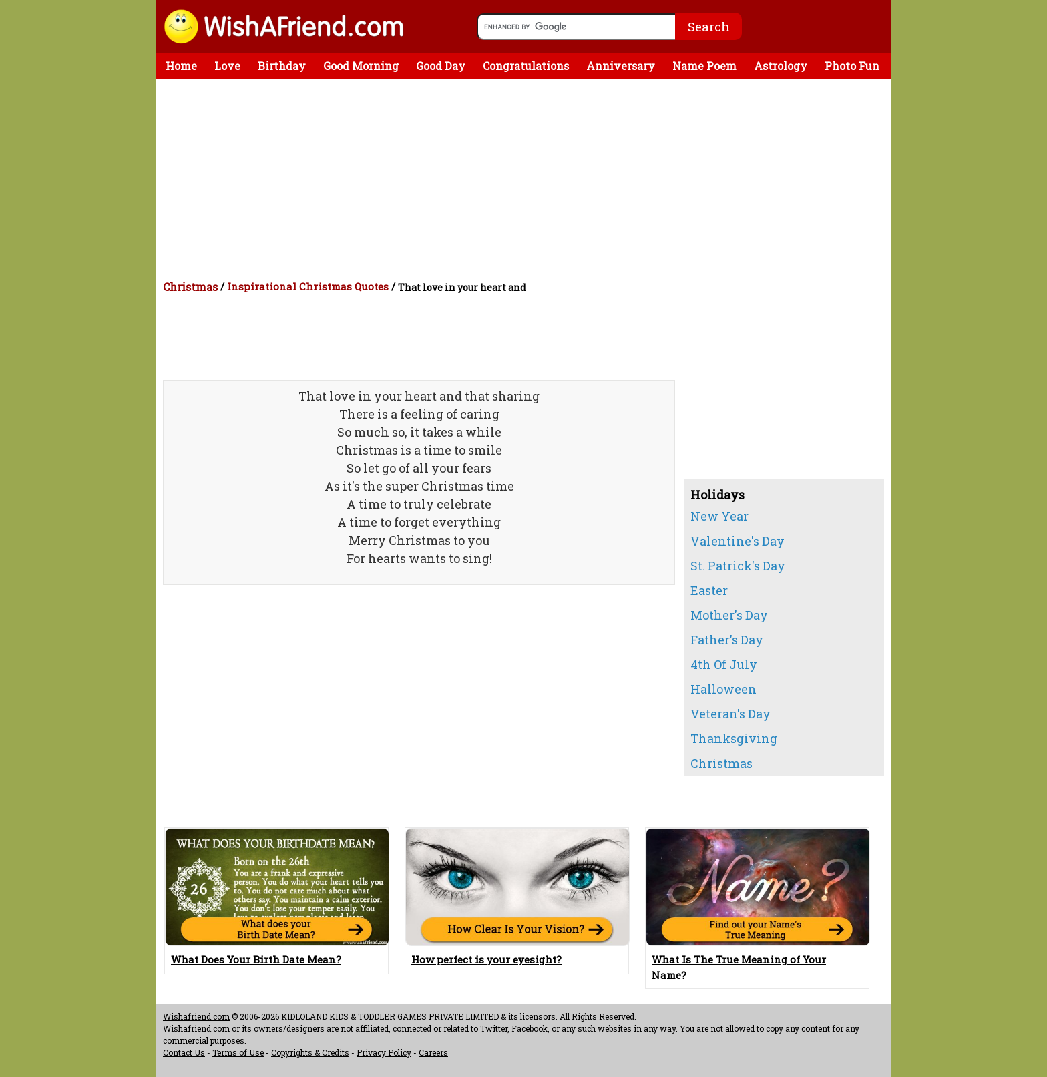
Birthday (282, 66)
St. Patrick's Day (737, 566)
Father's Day (726, 640)
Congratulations (526, 66)
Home (181, 66)
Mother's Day (729, 615)
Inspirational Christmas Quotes (308, 286)
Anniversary (620, 66)
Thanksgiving (733, 738)
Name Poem (704, 66)
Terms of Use (238, 1052)
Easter (709, 590)
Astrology (780, 66)
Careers (433, 1052)
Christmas (190, 287)
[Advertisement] (527, 178)
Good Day (440, 66)
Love (227, 66)
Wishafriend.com (196, 1016)
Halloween (723, 689)
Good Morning (361, 66)
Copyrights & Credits (310, 1052)
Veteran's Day (730, 714)
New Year (719, 516)
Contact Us (184, 1052)
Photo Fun (852, 66)
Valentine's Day (737, 541)
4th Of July (723, 664)
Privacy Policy (384, 1052)
